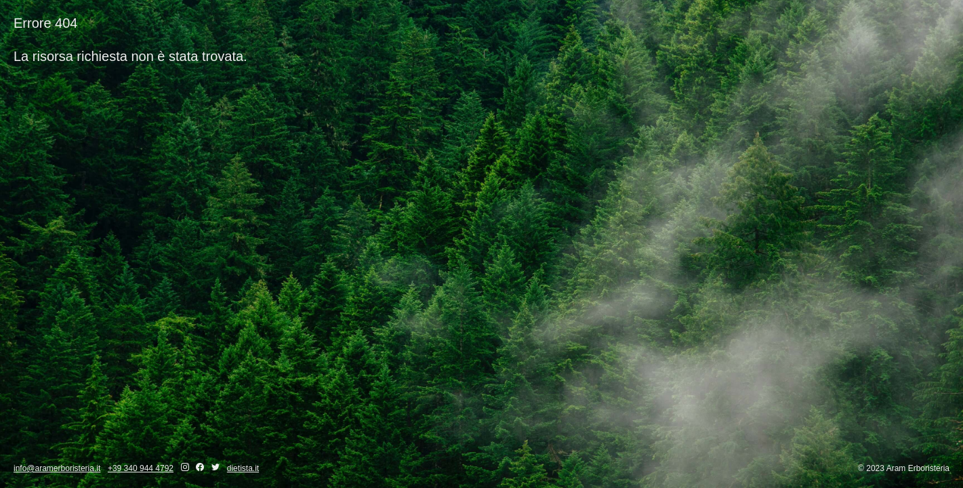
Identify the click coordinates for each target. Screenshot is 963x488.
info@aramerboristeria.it (57, 468)
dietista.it (243, 468)
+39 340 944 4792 (140, 468)
